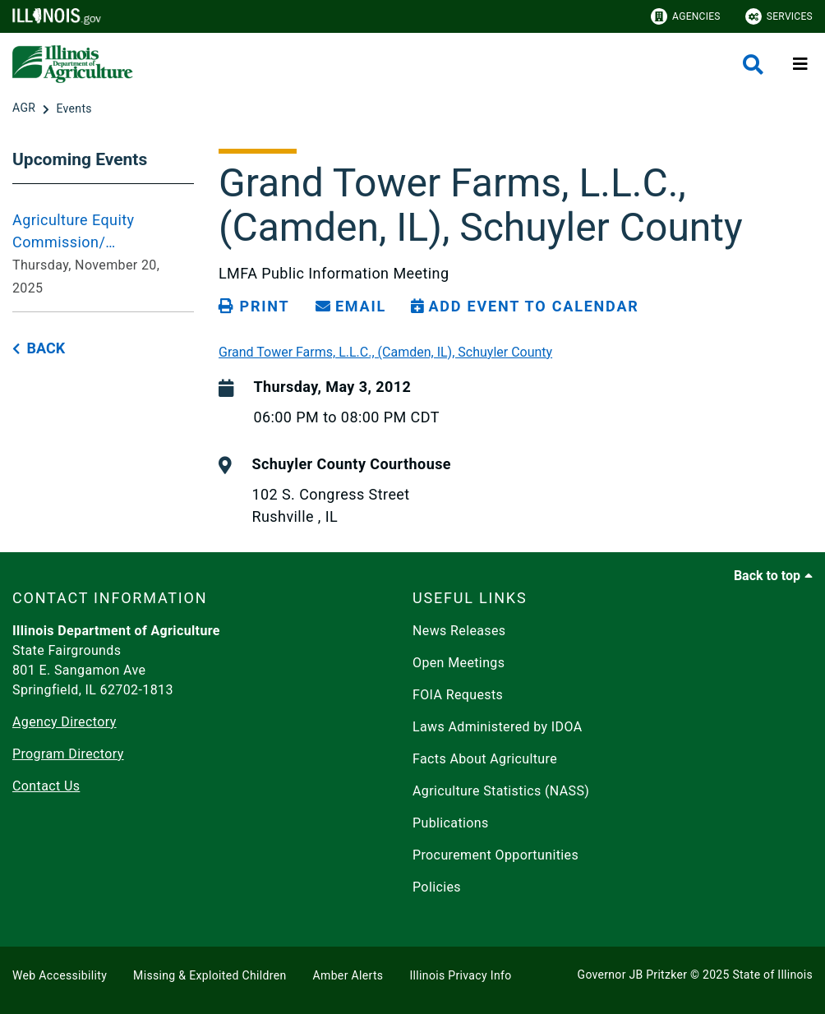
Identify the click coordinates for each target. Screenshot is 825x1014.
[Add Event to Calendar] (525, 306)
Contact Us (46, 786)
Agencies (686, 16)
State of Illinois (772, 974)
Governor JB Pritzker (633, 974)
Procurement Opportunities (495, 855)
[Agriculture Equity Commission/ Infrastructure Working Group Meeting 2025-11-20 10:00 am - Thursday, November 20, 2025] (103, 254)
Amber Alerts (348, 975)
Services (779, 16)
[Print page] (254, 306)
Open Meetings (458, 663)
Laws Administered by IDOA (497, 727)
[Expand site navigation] (800, 64)
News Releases (459, 630)
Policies (436, 887)
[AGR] (25, 108)
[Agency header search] (753, 64)
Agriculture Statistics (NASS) (500, 791)
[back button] (38, 349)
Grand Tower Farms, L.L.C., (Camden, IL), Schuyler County (385, 352)
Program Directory (68, 754)
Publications (450, 823)
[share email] (351, 306)
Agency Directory (64, 722)
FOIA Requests (457, 695)
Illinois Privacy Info (460, 975)
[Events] (73, 108)
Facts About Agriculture (484, 759)
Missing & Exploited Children (209, 975)
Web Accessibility (59, 975)
